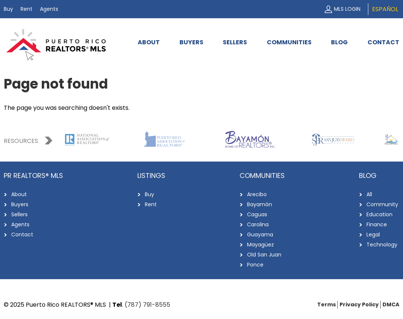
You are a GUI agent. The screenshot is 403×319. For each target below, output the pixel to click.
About (149, 42)
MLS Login (347, 9)
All (369, 194)
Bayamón (259, 204)
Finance (376, 224)
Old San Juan (264, 254)
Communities (289, 42)
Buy (8, 9)
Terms (326, 304)
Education (379, 214)
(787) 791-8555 (147, 304)
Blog (339, 42)
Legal (373, 234)
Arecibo (257, 194)
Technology (381, 244)
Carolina (258, 224)
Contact (383, 42)
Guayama (260, 234)
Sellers (235, 42)
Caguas (257, 214)
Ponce (255, 264)
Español (385, 9)
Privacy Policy (359, 304)
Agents (49, 9)
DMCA (390, 304)
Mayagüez (260, 244)
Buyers (191, 42)
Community (382, 204)
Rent (26, 9)
